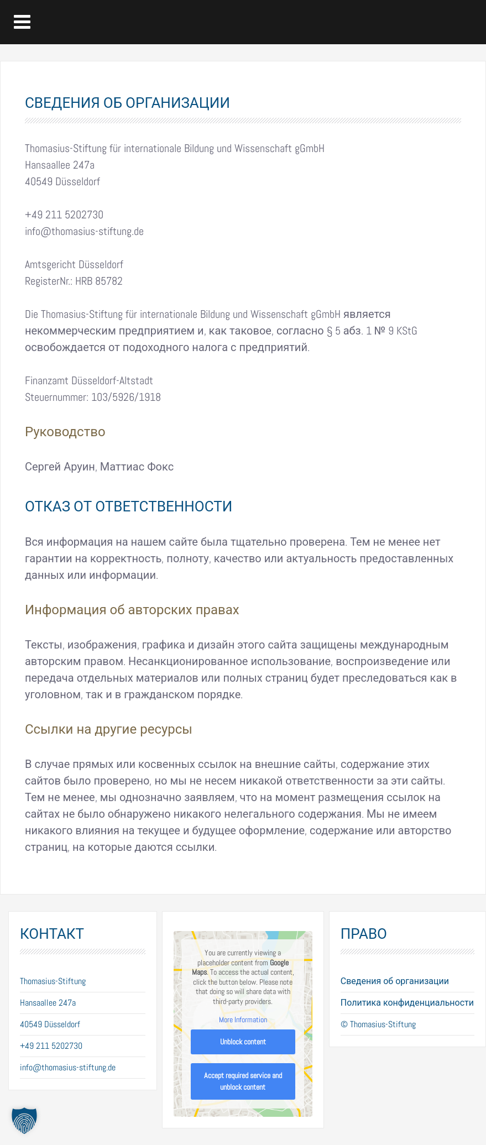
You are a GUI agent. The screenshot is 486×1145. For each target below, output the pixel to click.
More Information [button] (243, 1019)
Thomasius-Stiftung (53, 981)
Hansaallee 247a (48, 1002)
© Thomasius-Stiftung (378, 1024)
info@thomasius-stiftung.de (68, 1067)
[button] (24, 1120)
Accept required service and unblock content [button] (243, 1081)
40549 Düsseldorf (50, 1024)
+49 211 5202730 (51, 1046)
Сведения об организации (395, 981)
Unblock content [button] (243, 1042)
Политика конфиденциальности (407, 1002)
